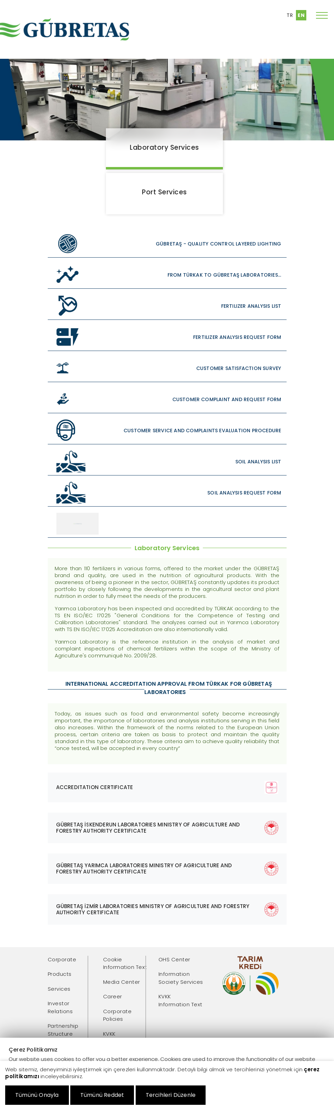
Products (60, 974)
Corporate (62, 959)
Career (112, 996)
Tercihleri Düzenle (171, 1095)
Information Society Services (181, 978)
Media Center (121, 982)
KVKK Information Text (180, 1000)
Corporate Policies (117, 1015)
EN (301, 15)
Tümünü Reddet (102, 1095)
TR (290, 15)
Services (59, 988)
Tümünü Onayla (37, 1095)
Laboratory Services (164, 147)
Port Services (164, 192)
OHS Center (174, 959)
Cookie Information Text (125, 963)
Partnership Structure (63, 1029)
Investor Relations (60, 1007)
